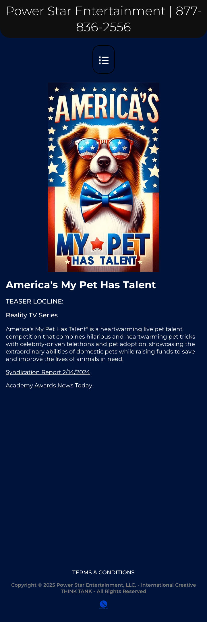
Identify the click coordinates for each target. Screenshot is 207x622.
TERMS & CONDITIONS (103, 572)
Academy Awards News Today (49, 385)
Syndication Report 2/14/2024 (48, 372)
